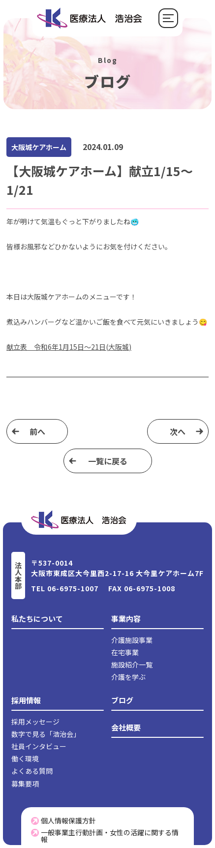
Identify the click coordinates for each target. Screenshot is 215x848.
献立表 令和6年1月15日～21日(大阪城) (68, 347)
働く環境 (25, 758)
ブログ (122, 700)
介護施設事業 (132, 640)
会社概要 (126, 727)
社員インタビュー (38, 746)
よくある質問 (32, 771)
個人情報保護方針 (63, 820)
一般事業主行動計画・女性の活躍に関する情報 (105, 836)
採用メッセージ (35, 722)
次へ (177, 431)
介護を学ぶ (128, 677)
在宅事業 (125, 652)
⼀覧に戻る (107, 461)
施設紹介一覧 (132, 664)
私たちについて (37, 618)
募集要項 (25, 783)
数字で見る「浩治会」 (45, 734)
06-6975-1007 (72, 588)
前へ (37, 431)
